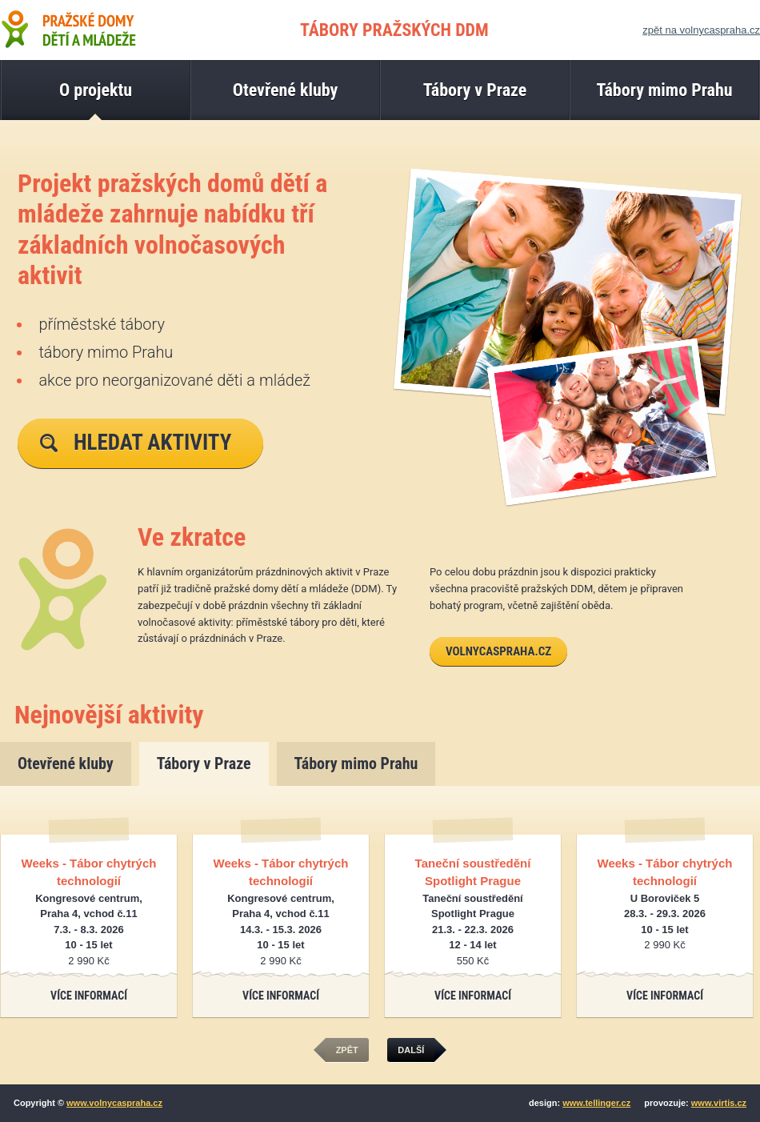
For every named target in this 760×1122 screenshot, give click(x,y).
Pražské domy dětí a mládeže (68, 28)
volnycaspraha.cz (498, 651)
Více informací (88, 995)
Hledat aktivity (135, 442)
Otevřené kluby (66, 763)
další (416, 1050)
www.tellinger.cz (596, 1103)
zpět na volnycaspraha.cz (701, 30)
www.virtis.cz (718, 1103)
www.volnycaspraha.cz (114, 1103)
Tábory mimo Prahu (356, 763)
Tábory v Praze (204, 763)
